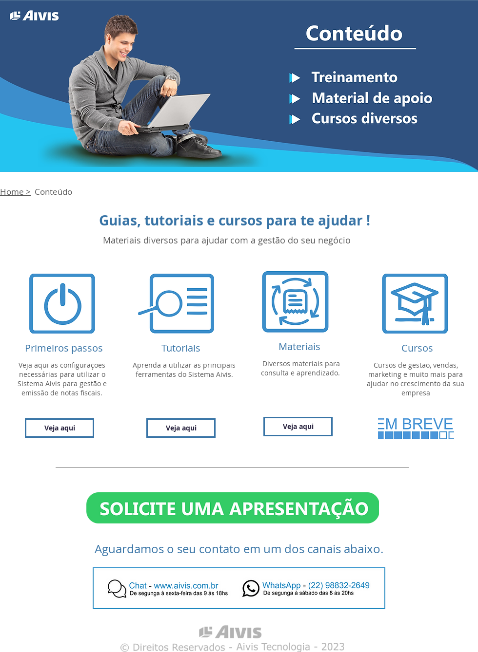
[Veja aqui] (59, 428)
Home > (15, 191)
